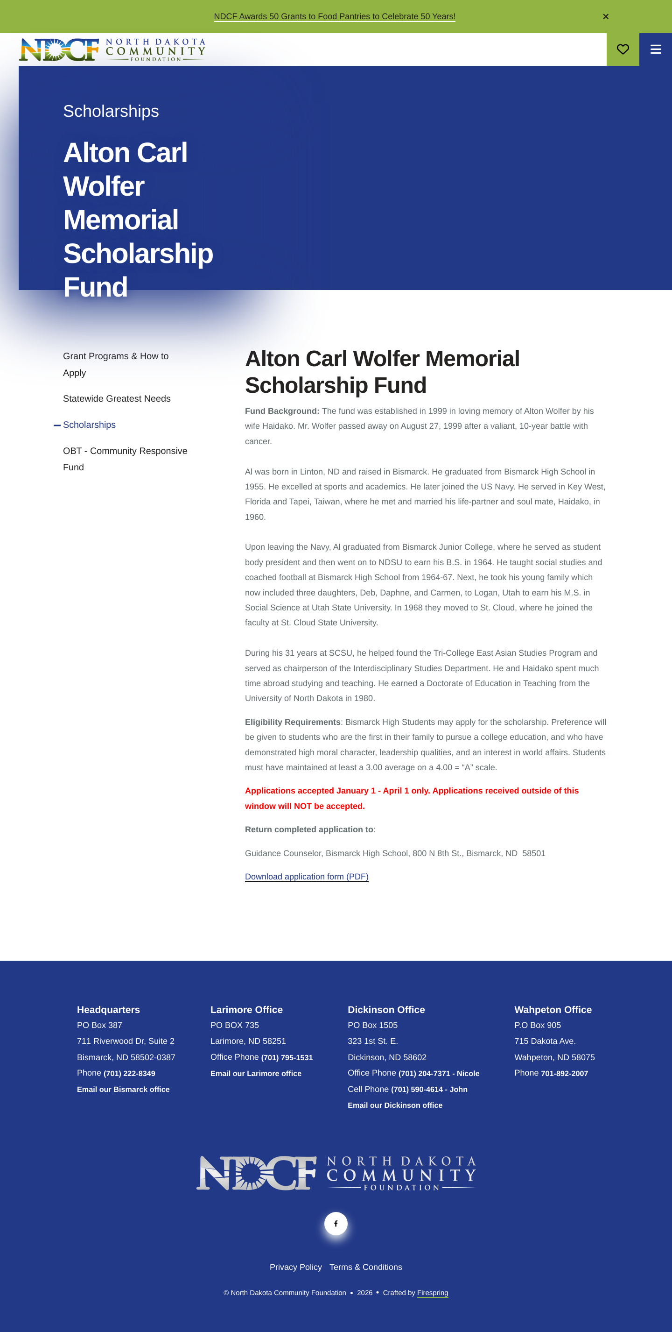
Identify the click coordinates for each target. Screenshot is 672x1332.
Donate (623, 49)
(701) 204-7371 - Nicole (439, 1074)
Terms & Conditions (365, 1267)
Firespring (432, 1293)
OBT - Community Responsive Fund (125, 459)
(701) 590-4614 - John (429, 1089)
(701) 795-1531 (287, 1058)
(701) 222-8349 (129, 1074)
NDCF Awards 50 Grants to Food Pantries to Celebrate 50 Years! (335, 16)
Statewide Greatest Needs (117, 399)
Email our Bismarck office (123, 1089)
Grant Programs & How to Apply (115, 364)
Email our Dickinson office (395, 1105)
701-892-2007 (564, 1074)
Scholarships (89, 425)
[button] (606, 16)
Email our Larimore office (255, 1074)
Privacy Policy (296, 1267)
